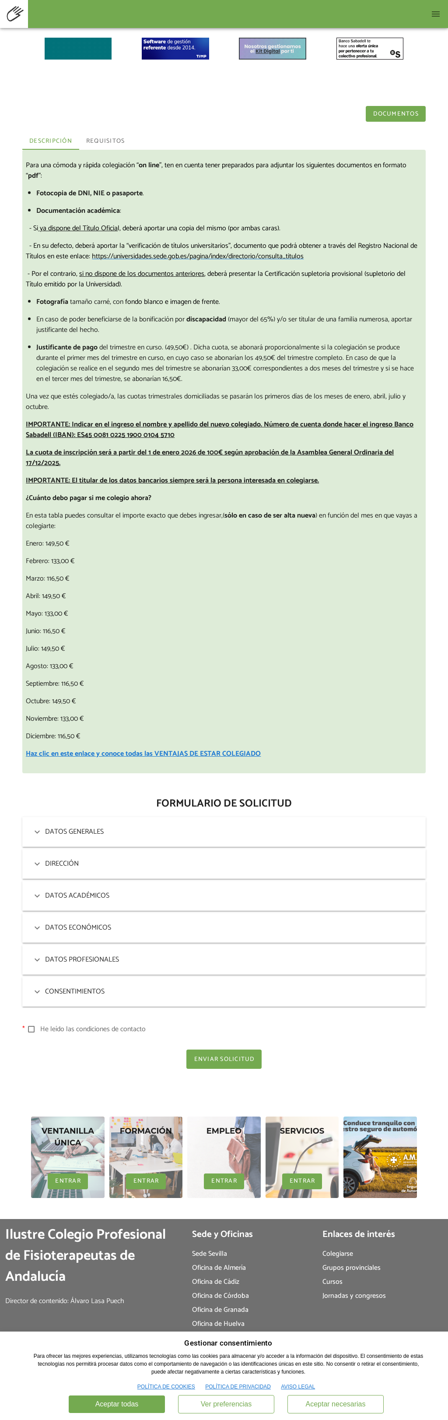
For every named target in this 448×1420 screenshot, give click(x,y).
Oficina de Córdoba (220, 1296)
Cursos (332, 1282)
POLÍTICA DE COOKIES (166, 1387)
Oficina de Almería (219, 1268)
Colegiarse (337, 1254)
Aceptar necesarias (336, 1404)
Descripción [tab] (50, 141)
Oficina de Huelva (218, 1324)
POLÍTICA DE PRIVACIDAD (238, 1387)
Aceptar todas (117, 1404)
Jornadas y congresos (354, 1296)
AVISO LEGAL (298, 1387)
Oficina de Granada (220, 1310)
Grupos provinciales (351, 1268)
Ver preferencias (226, 1404)
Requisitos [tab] (105, 141)
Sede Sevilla (209, 1254)
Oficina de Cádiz (215, 1282)
